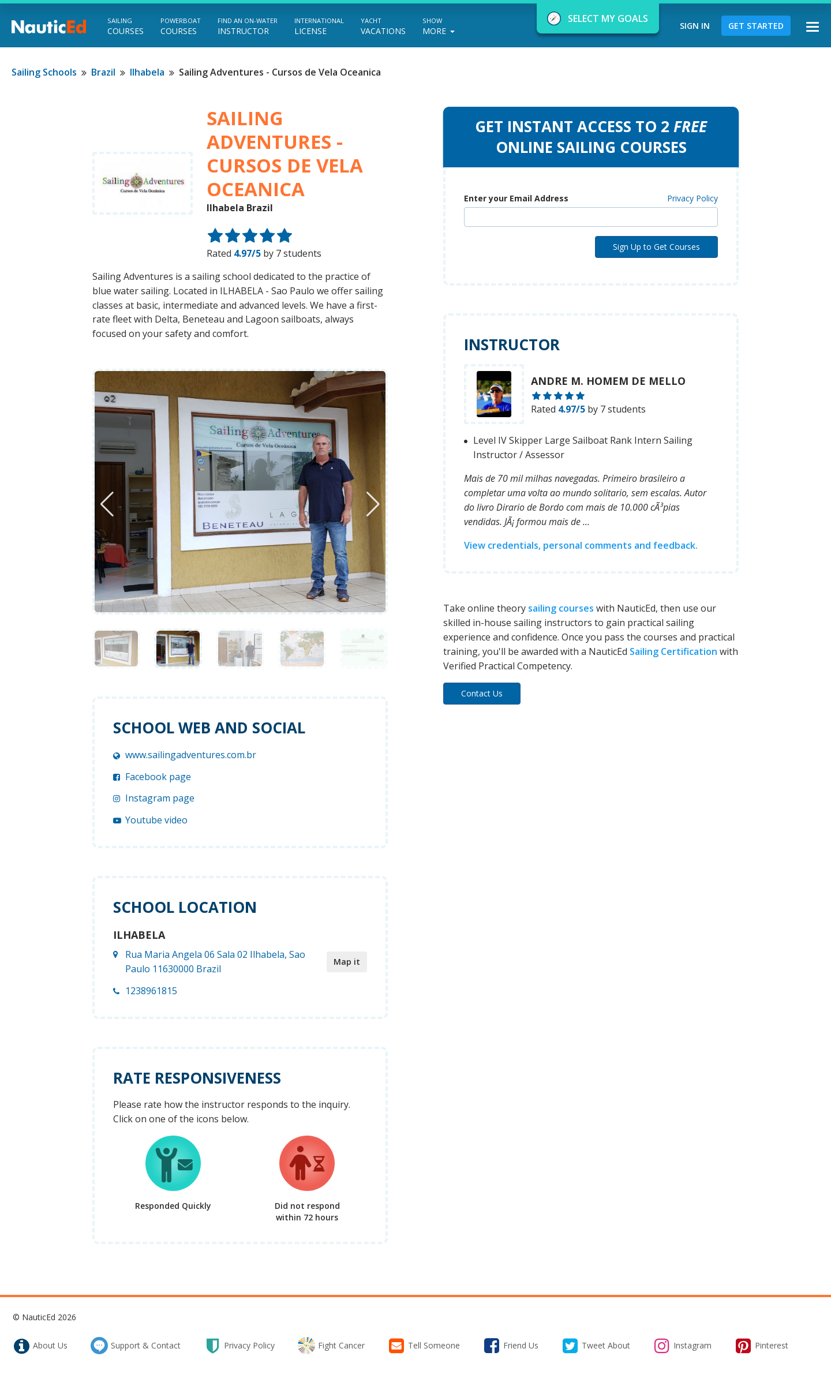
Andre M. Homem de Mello (608, 381)
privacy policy (239, 1345)
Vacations (383, 26)
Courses (125, 26)
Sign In (695, 25)
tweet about (596, 1345)
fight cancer (331, 1345)
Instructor (248, 26)
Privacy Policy (692, 198)
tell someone (424, 1345)
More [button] (438, 26)
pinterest (761, 1345)
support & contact (136, 1345)
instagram (682, 1345)
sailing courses (561, 608)
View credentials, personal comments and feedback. (581, 545)
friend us (510, 1345)
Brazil (103, 72)
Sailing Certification (673, 651)
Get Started (756, 25)
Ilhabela (147, 72)
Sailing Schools (44, 72)
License (319, 26)
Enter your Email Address (516, 198)
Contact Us (482, 693)
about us (40, 1345)
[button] (373, 504)
